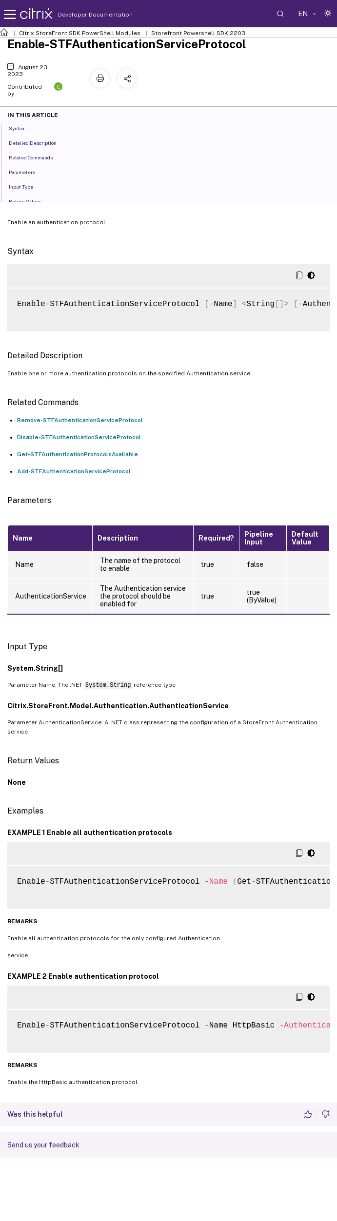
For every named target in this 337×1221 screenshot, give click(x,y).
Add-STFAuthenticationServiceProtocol (74, 471)
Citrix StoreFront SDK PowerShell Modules (79, 33)
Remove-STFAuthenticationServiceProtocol (80, 420)
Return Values (30, 200)
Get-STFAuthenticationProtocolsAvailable (77, 454)
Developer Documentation (80, 14)
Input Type (26, 186)
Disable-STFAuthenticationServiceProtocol (79, 437)
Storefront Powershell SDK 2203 (198, 33)
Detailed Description (38, 142)
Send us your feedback (43, 1145)
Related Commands (36, 157)
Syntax (22, 127)
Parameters (27, 171)
